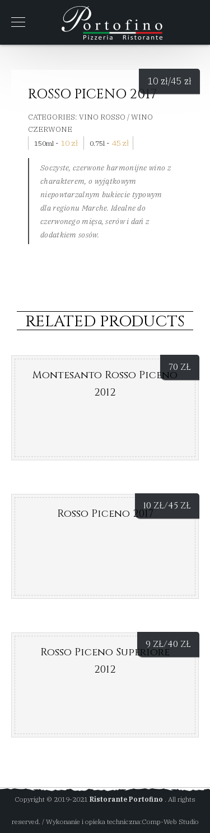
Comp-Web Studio (170, 821)
